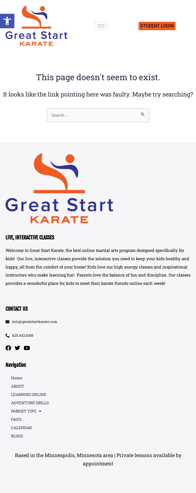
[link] (7, 21)
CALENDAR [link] (21, 427)
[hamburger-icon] (101, 26)
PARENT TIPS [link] (26, 411)
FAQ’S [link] (16, 419)
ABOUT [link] (17, 386)
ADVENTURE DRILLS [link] (30, 402)
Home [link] (16, 377)
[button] (98, 459)
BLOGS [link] (17, 436)
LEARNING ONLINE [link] (28, 394)
